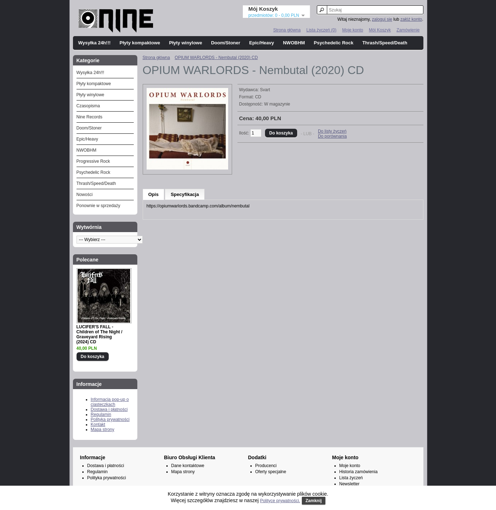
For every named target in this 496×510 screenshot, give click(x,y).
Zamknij (313, 500)
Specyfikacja (185, 194)
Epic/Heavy (261, 42)
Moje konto (352, 30)
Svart (265, 89)
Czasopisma (88, 105)
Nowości (85, 194)
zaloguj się (382, 19)
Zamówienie (408, 30)
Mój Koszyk (380, 30)
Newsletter (349, 483)
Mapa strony (102, 429)
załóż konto (411, 19)
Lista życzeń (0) (321, 30)
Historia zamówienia (358, 471)
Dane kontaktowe (188, 465)
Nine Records (90, 116)
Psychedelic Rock (334, 42)
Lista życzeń (351, 477)
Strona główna (287, 30)
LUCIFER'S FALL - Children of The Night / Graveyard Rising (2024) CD (100, 334)
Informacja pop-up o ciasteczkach (110, 402)
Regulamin (101, 414)
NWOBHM (294, 42)
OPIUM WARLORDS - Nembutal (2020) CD (216, 57)
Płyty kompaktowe (139, 42)
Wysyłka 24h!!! (94, 42)
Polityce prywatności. (280, 500)
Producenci (266, 465)
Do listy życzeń (332, 131)
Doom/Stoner (225, 42)
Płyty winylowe (185, 42)
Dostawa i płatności (109, 409)
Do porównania (332, 136)
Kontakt (98, 424)
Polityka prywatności (110, 419)
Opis (153, 194)
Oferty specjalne (270, 471)
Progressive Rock (93, 161)
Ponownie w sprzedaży (99, 205)
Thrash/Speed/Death (384, 42)
